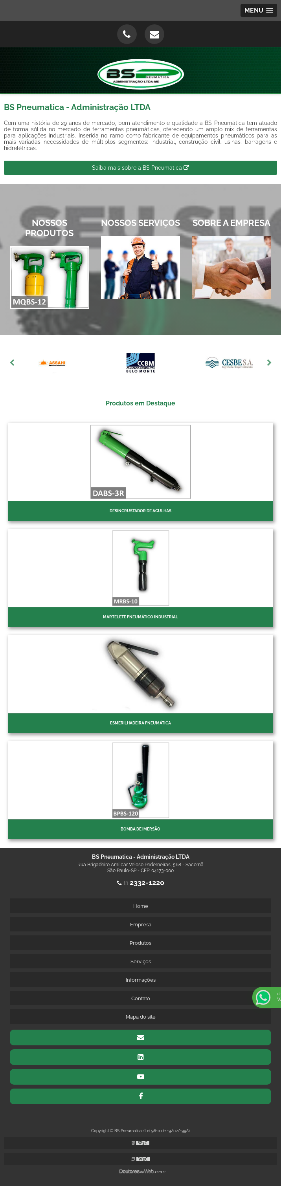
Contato (140, 998)
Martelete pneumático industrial (140, 617)
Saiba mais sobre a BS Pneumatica (140, 168)
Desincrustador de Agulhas (140, 511)
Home (140, 906)
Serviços (140, 961)
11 (140, 883)
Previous (12, 363)
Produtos (140, 943)
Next (269, 363)
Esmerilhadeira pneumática (140, 723)
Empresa (140, 925)
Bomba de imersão (140, 829)
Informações (141, 980)
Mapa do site (141, 1017)
